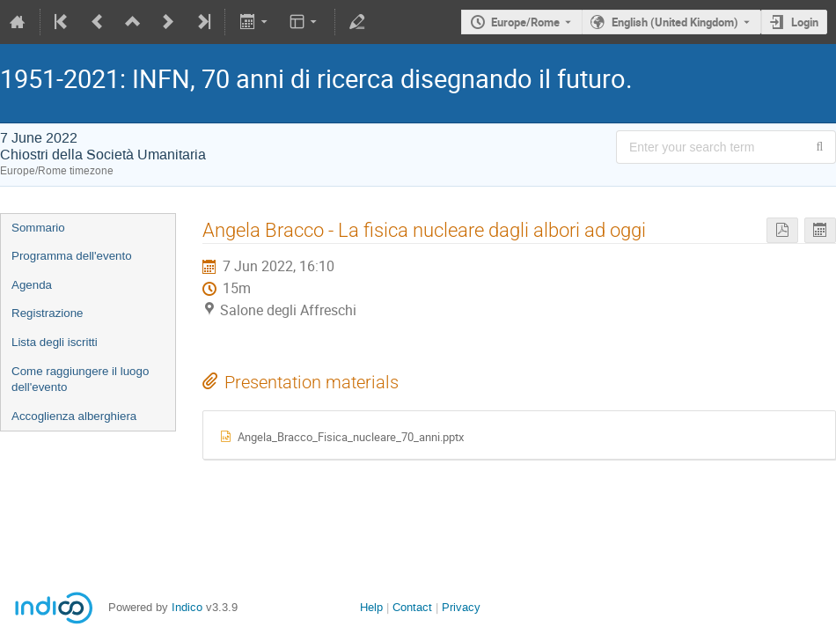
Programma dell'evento (71, 255)
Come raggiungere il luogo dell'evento (80, 379)
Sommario (38, 227)
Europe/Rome (525, 22)
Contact (412, 607)
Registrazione (47, 313)
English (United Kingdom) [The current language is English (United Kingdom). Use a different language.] (675, 22)
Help (371, 607)
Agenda (31, 284)
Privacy (461, 607)
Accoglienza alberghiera (73, 416)
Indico (187, 607)
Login (804, 22)
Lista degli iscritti (54, 342)
